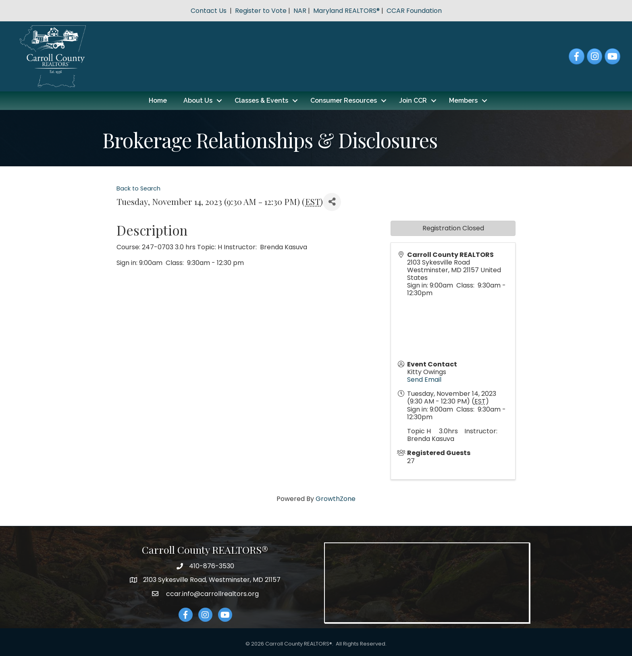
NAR (299, 10)
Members (463, 100)
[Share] (332, 202)
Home (158, 100)
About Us (197, 100)
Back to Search (138, 188)
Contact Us (209, 10)
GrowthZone (336, 498)
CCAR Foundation (414, 10)
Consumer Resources (343, 100)
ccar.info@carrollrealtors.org (211, 593)
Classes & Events (261, 100)
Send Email (424, 379)
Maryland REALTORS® (346, 10)
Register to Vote (261, 10)
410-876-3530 (211, 566)
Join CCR (413, 100)
